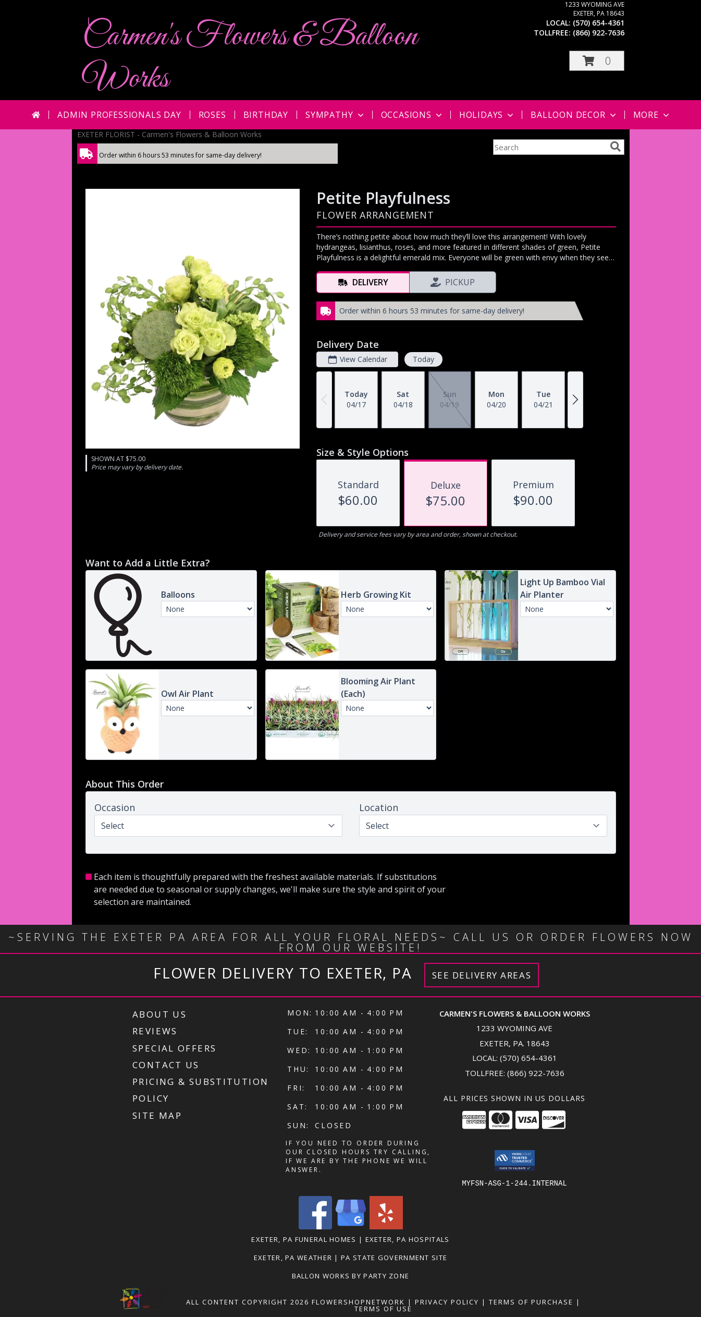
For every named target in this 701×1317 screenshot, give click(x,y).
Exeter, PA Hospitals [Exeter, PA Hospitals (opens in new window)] (407, 1238)
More (652, 114)
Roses (212, 114)
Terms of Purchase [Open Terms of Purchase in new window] (531, 1301)
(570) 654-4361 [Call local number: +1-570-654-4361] (598, 23)
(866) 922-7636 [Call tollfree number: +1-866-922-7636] (598, 33)
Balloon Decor (574, 114)
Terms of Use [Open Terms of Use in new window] (383, 1308)
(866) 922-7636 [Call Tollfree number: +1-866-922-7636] (535, 1073)
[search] (615, 146)
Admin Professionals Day (119, 114)
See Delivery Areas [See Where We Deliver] (482, 975)
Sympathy (335, 114)
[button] (596, 61)
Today (423, 359)
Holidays (487, 114)
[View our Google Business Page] (350, 1226)
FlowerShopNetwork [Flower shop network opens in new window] (358, 1301)
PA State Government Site (394, 1257)
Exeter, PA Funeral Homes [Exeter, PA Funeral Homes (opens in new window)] (303, 1238)
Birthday (265, 114)
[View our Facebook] (315, 1226)
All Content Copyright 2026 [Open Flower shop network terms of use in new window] (247, 1301)
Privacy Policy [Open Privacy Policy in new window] (447, 1301)
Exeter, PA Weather (293, 1257)
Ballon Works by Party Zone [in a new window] (351, 1275)
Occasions (412, 114)
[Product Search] (549, 147)
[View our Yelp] (386, 1226)
